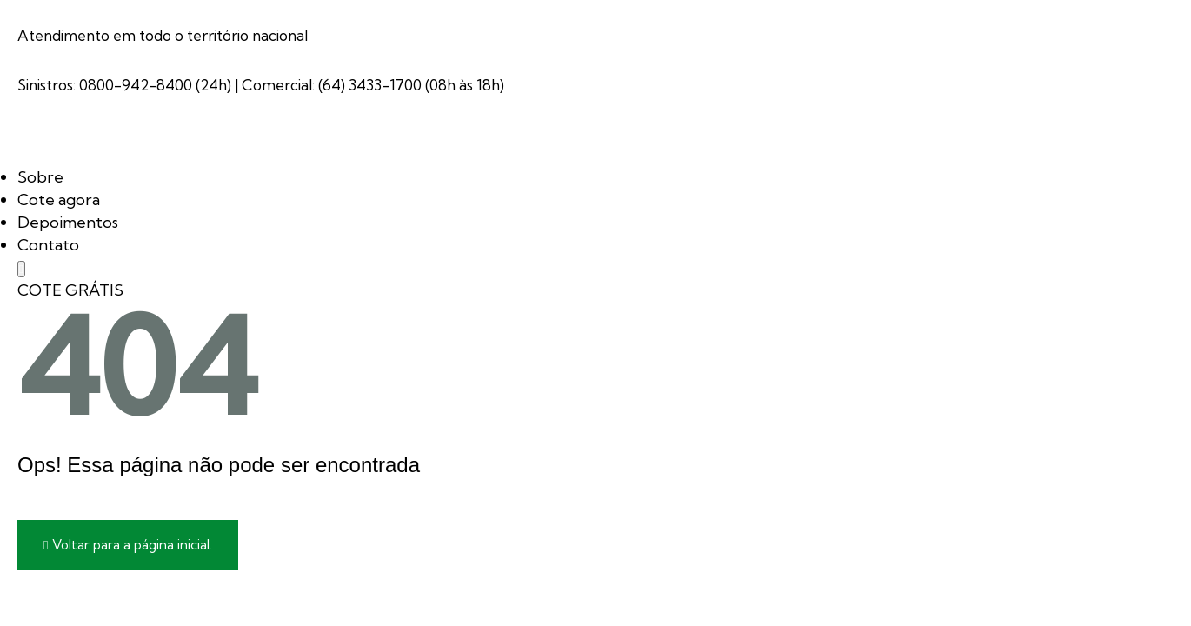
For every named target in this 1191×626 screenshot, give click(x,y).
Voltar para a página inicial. (127, 544)
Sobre (40, 177)
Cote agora (58, 200)
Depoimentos (67, 222)
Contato (48, 245)
